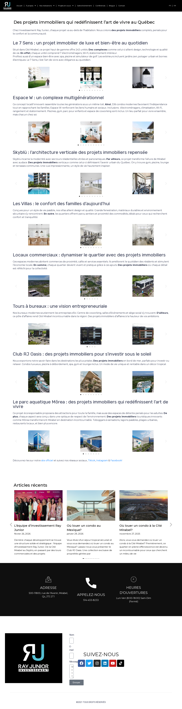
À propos (31, 5)
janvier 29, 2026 (75, 533)
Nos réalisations (46, 5)
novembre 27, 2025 (129, 533)
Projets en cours (66, 5)
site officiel (47, 460)
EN (175, 6)
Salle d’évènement (84, 6)
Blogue (112, 6)
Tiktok (91, 460)
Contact (121, 6)
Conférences (100, 6)
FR (170, 6)
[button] (16, 77)
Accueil (19, 6)
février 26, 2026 (22, 533)
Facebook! (116, 460)
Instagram (102, 460)
